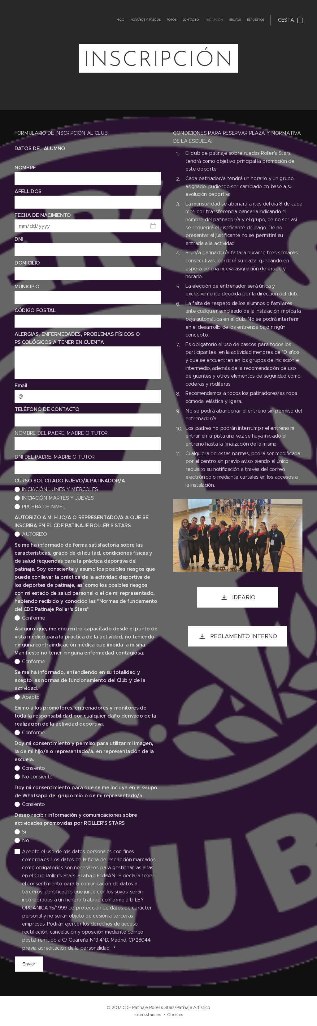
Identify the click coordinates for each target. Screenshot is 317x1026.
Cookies (175, 1014)
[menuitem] (227, 20)
